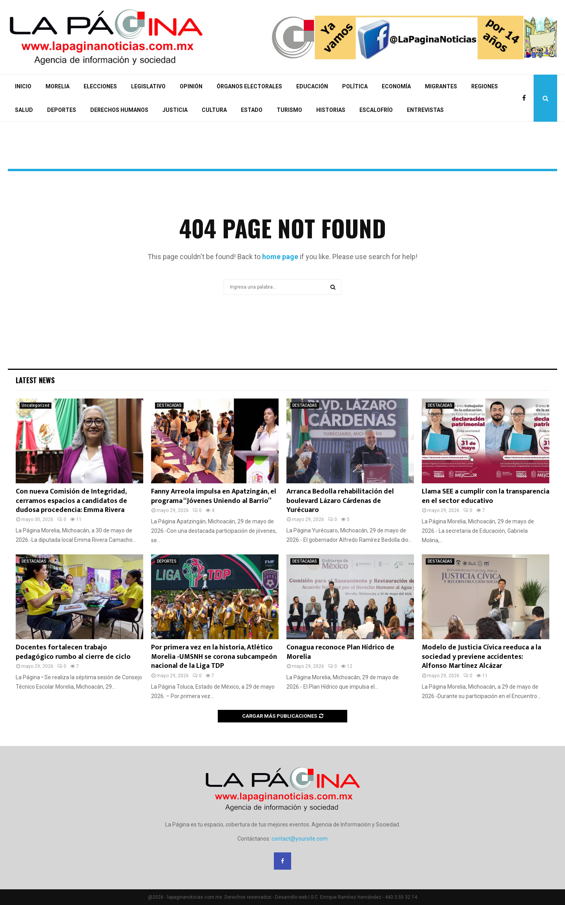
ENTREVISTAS (425, 110)
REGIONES (484, 86)
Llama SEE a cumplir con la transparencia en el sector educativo (485, 496)
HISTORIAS (330, 110)
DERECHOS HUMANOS (119, 110)
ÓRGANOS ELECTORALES (249, 86)
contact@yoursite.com (300, 839)
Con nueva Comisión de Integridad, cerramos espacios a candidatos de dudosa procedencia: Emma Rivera (71, 501)
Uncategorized (35, 405)
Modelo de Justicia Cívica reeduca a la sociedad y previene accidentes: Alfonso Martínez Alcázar (481, 657)
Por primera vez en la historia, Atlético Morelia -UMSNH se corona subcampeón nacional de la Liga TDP (214, 657)
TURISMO (289, 110)
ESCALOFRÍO (376, 110)
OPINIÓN (191, 86)
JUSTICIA (175, 110)
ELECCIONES (100, 86)
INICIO (23, 86)
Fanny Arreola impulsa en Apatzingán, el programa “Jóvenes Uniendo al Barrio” (213, 496)
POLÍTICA (355, 86)
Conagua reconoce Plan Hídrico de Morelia (340, 652)
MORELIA (57, 86)
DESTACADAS (169, 405)
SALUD (24, 110)
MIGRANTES (441, 86)
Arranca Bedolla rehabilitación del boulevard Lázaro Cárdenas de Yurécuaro (340, 501)
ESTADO (251, 110)
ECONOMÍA (396, 86)
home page (280, 256)
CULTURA (214, 110)
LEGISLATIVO (148, 86)
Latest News (35, 380)
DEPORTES (61, 110)
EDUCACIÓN (312, 86)
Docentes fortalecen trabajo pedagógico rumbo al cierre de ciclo (73, 652)
